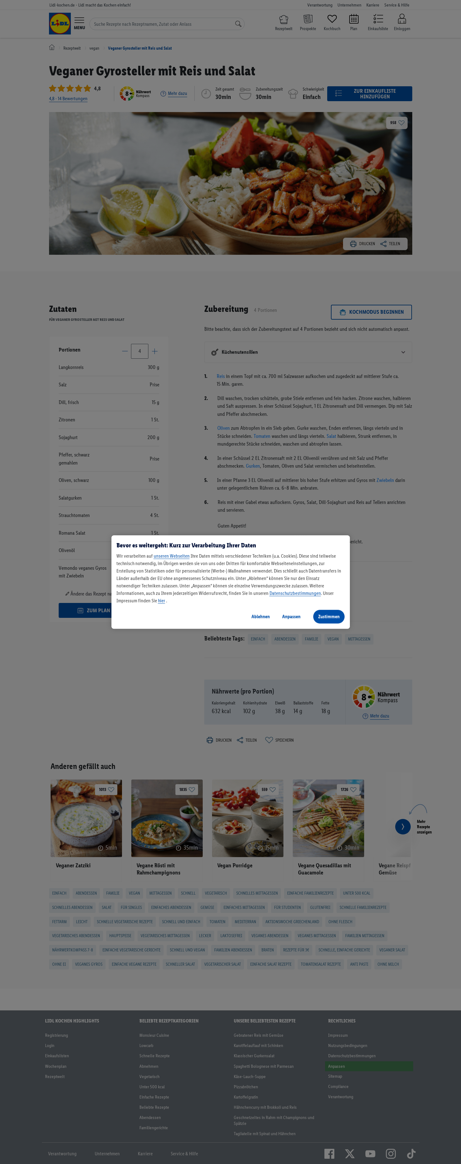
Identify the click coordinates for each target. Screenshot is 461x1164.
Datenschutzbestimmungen (295, 593)
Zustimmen (329, 616)
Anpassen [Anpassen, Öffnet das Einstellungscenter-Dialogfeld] (291, 616)
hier (161, 601)
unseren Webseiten (172, 556)
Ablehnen (260, 616)
